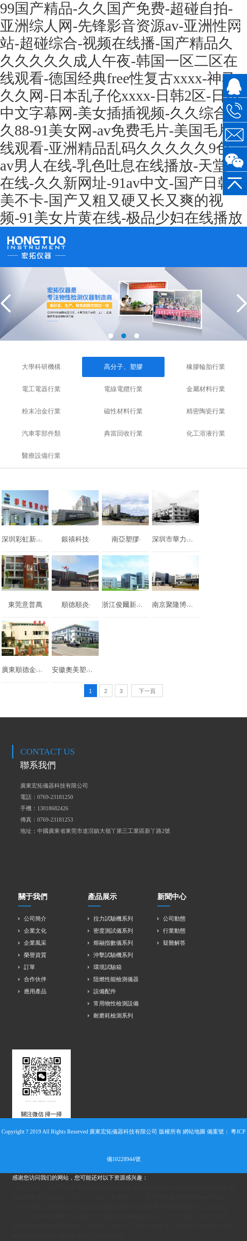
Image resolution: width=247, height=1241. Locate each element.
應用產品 (35, 991)
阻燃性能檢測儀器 (116, 979)
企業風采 (35, 943)
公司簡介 (35, 919)
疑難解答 (174, 943)
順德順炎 (75, 605)
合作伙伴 (35, 979)
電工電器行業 (41, 389)
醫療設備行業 (41, 455)
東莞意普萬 (25, 605)
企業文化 (35, 931)
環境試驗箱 (107, 967)
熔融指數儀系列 (113, 943)
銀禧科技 (75, 539)
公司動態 (174, 919)
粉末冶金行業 (41, 411)
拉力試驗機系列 (113, 919)
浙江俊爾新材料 (126, 605)
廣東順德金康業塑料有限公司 (46, 670)
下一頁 (147, 691)
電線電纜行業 (123, 389)
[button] (110, 335)
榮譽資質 (35, 955)
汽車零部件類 (41, 433)
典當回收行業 (123, 433)
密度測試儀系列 (113, 931)
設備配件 (104, 991)
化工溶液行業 (205, 433)
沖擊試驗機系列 (113, 955)
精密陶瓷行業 (205, 411)
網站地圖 (194, 1132)
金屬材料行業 (205, 389)
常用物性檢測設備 (116, 1004)
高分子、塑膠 (123, 366)
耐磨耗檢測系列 (113, 1016)
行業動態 (174, 931)
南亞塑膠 (125, 539)
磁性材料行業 (123, 411)
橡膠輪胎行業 (205, 366)
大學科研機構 (41, 366)
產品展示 (102, 897)
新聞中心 (171, 897)
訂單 (29, 967)
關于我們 (32, 897)
